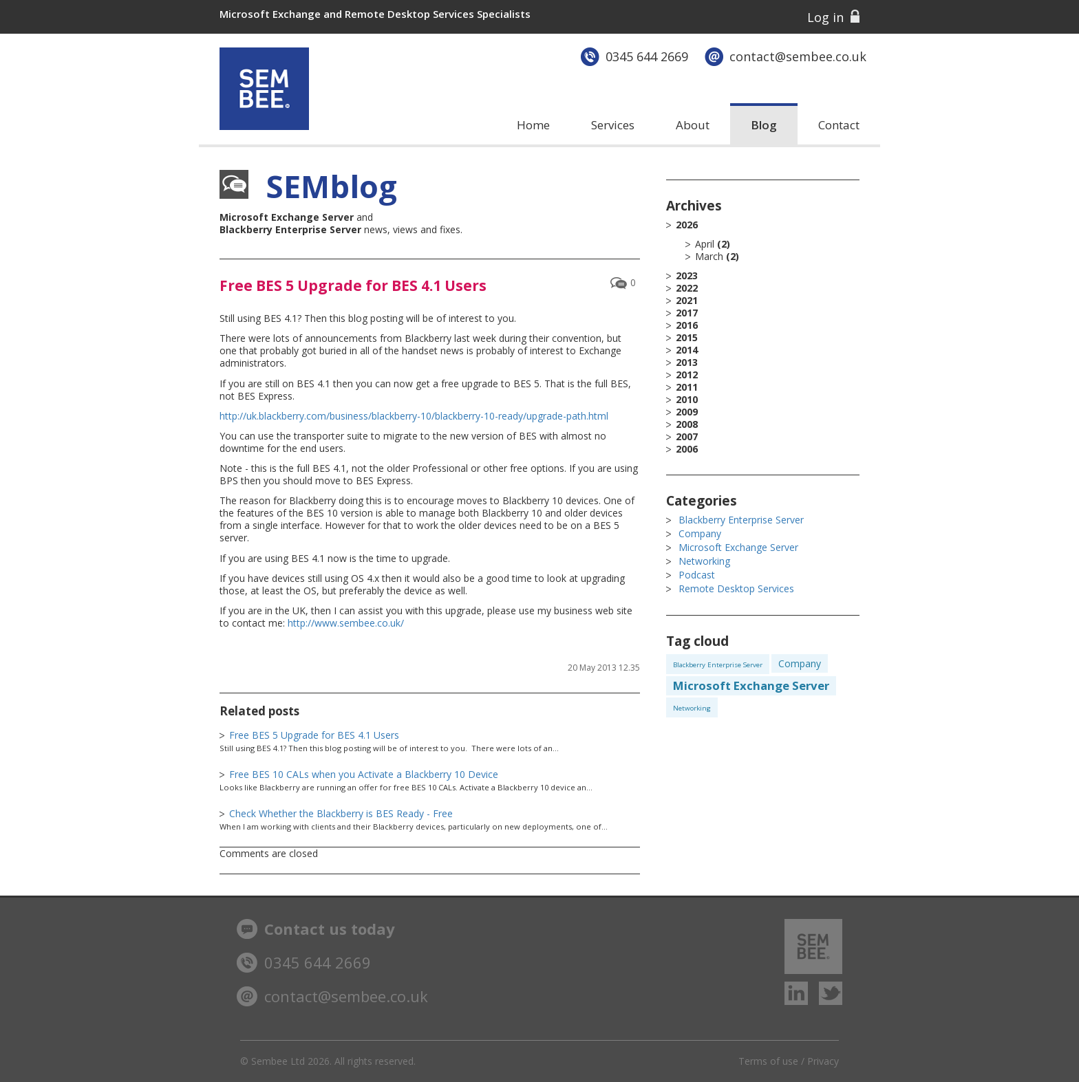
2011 (687, 387)
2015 (687, 338)
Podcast (697, 574)
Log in (825, 17)
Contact (838, 125)
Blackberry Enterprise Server (741, 519)
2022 (687, 288)
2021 (687, 300)
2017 (687, 313)
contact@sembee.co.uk (797, 56)
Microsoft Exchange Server (738, 547)
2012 (687, 375)
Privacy (823, 1061)
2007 (687, 437)
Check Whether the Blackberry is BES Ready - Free (341, 813)
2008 (687, 424)
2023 (687, 276)
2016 (687, 325)
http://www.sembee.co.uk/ (346, 622)
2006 (687, 449)
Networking (704, 560)
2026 (767, 241)
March (709, 256)
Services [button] (612, 125)
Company (700, 533)
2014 (687, 350)
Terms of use (768, 1061)
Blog (764, 125)
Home (533, 125)
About (692, 125)
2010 (687, 399)
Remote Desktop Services (736, 588)
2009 (687, 412)
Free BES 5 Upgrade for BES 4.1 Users (353, 285)
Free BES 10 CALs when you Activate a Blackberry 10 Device (363, 774)
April (704, 243)
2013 (687, 362)
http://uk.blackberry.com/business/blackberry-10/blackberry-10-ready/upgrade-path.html (414, 415)
